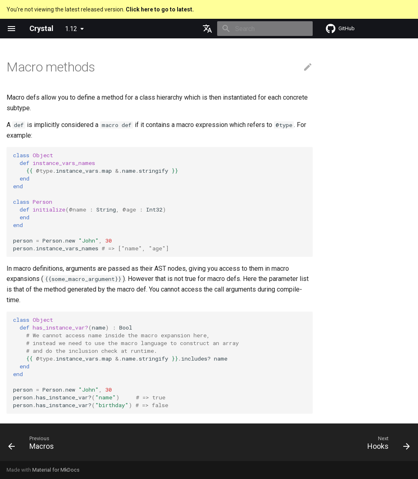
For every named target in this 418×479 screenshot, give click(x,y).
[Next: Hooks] (386, 444)
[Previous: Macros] (33, 444)
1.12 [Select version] (71, 29)
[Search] (265, 28)
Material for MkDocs (56, 470)
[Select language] (207, 28)
